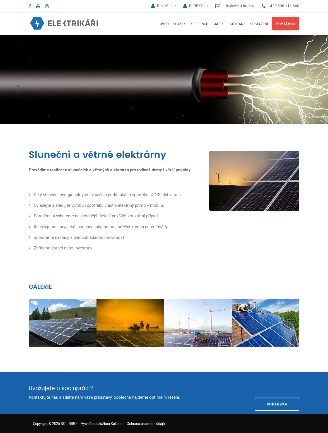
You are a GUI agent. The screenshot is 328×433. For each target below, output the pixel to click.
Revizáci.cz (166, 5)
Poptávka (285, 23)
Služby (179, 23)
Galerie (219, 23)
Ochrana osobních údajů (146, 423)
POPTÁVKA (277, 392)
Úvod (164, 23)
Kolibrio (116, 423)
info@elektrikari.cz (239, 5)
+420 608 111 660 (283, 5)
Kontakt (237, 23)
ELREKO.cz (198, 5)
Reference (199, 23)
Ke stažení (259, 23)
